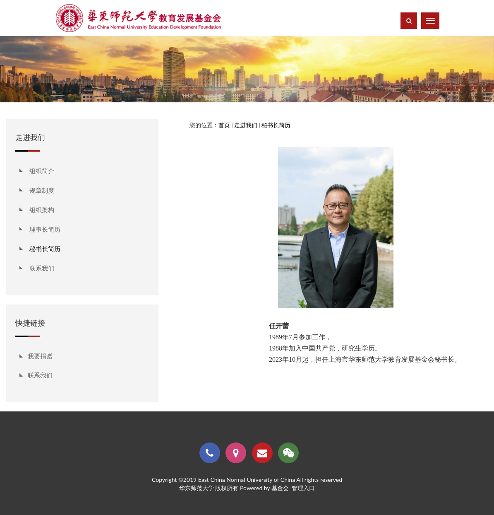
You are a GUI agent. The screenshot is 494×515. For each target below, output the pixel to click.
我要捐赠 (40, 356)
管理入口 (303, 487)
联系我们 (40, 375)
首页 (224, 124)
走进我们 (245, 124)
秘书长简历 (275, 124)
